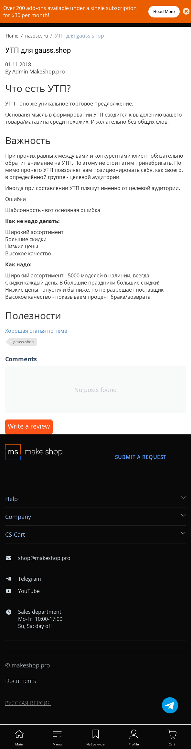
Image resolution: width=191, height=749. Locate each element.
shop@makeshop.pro (37, 558)
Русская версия (28, 703)
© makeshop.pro (27, 665)
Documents (20, 681)
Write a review (29, 426)
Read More (164, 11)
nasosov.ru (36, 36)
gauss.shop (23, 341)
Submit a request (140, 457)
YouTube (22, 591)
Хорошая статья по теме (36, 330)
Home (12, 36)
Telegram (23, 578)
